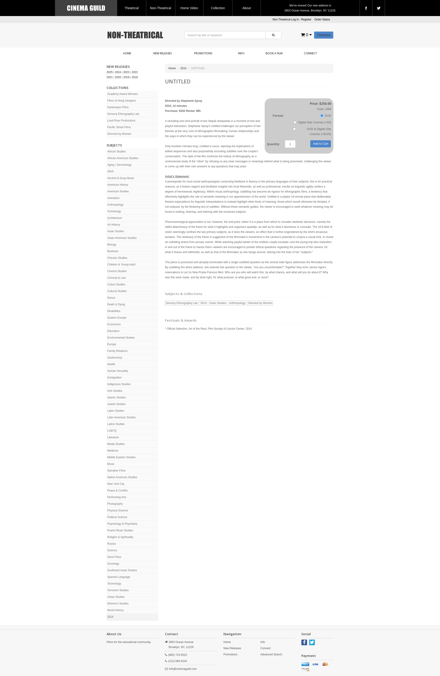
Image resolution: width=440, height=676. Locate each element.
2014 (110, 616)
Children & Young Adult (121, 264)
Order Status (322, 19)
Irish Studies (114, 390)
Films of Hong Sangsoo (121, 100)
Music (110, 464)
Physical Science (117, 510)
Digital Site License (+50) (312, 122)
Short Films (114, 557)
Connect (310, 53)
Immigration (114, 377)
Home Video (189, 8)
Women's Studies (118, 603)
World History (115, 610)
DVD (325, 115)
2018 (135, 77)
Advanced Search (271, 654)
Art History (113, 224)
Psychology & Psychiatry (122, 523)
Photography (115, 503)
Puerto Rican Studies (120, 530)
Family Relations (117, 351)
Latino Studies (116, 424)
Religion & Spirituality (120, 537)
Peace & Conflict (117, 490)
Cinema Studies (117, 271)
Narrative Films (116, 470)
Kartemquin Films (118, 107)
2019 (126, 77)
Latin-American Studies (121, 417)
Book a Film (274, 53)
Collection (218, 8)
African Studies (116, 151)
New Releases (162, 53)
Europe (111, 344)
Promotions (203, 53)
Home (127, 53)
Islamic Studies (116, 397)
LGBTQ (112, 430)
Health (111, 364)
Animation (113, 198)
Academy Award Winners (122, 94)
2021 (110, 77)
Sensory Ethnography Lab (123, 114)
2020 (118, 77)
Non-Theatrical (160, 8)
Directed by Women (119, 133)
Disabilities (113, 311)
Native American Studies (122, 477)
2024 (118, 72)
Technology (114, 583)
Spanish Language (118, 577)
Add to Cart (320, 143)
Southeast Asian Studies (122, 570)
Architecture (114, 218)
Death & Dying (116, 304)
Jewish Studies (116, 404)
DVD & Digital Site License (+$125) (312, 131)
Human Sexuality (117, 370)
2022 (135, 72)
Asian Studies (115, 231)
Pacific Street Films (119, 127)
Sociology (113, 563)
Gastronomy (114, 357)
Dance (111, 297)
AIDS (110, 171)
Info (241, 53)
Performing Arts (116, 497)
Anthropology (115, 204)
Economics (114, 324)
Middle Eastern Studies (121, 457)
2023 (126, 72)
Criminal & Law (116, 277)
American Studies (118, 191)
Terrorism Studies (118, 590)
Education (113, 331)
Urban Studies (116, 597)
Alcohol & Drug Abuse (120, 178)
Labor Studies (115, 410)
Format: (278, 115)
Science (112, 550)
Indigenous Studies (119, 384)
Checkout (323, 35)
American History (117, 184)
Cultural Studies (117, 291)
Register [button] (306, 19)
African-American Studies (122, 158)
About (246, 8)
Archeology (114, 211)
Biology (111, 244)
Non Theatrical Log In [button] (285, 19)
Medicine (112, 450)
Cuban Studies (116, 284)
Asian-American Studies (122, 238)
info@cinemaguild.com (183, 668)
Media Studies (116, 444)
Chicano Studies (117, 257)
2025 (110, 72)
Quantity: (273, 144)
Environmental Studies (121, 337)
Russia (111, 543)
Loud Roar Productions (121, 120)
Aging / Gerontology (119, 164)
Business (112, 251)
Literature (113, 437)
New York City (115, 484)
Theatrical (131, 8)
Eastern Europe (116, 317)
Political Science (117, 517)
